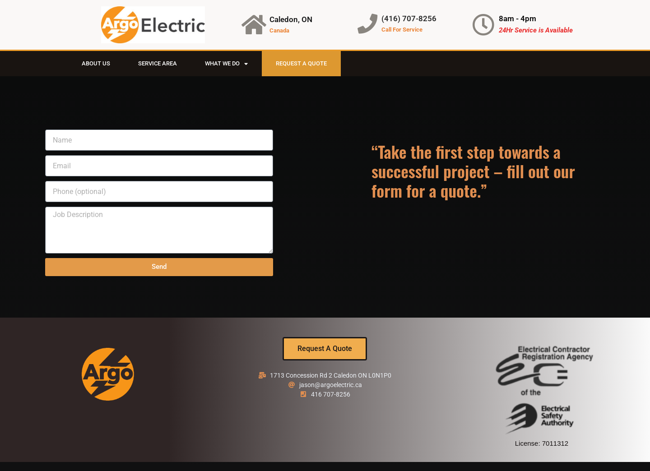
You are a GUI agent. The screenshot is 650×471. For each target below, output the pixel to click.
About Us (96, 63)
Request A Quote (301, 63)
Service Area (157, 63)
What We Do (226, 63)
